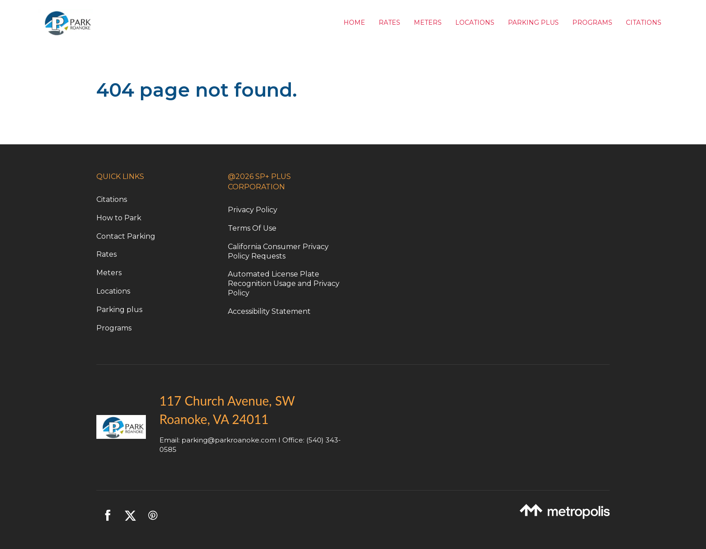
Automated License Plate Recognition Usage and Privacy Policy (283, 283)
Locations (474, 22)
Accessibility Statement (269, 311)
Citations (643, 22)
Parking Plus (533, 22)
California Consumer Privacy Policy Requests (278, 251)
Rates (389, 22)
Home (354, 22)
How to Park (118, 218)
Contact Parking (125, 236)
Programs (592, 22)
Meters (428, 22)
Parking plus (119, 309)
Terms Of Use (252, 228)
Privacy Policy (252, 209)
